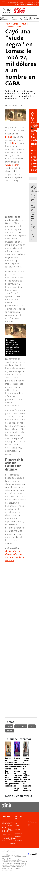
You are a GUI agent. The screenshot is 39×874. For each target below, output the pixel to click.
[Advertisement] (19, 583)
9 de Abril (21, 18)
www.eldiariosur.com (8, 855)
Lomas (8, 136)
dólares (15, 143)
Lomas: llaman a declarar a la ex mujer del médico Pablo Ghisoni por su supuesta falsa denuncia (27, 774)
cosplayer (18, 837)
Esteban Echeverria (15, 2)
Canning (27, 2)
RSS (29, 825)
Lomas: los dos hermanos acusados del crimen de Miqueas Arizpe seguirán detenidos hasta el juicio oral (18, 774)
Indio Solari (26, 18)
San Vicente (10, 830)
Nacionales (5, 831)
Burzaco (36, 18)
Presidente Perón (12, 839)
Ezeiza (10, 834)
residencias (18, 833)
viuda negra (12, 164)
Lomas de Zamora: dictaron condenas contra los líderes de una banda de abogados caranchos (9, 772)
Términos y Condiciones (8, 851)
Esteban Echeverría (15, 18)
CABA (32, 726)
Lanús (4, 827)
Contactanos (32, 822)
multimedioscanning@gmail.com (12, 860)
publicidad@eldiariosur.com (10, 861)
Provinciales (12, 843)
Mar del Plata (30, 19)
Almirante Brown (5, 839)
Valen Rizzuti (17, 824)
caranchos (18, 840)
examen (17, 829)
